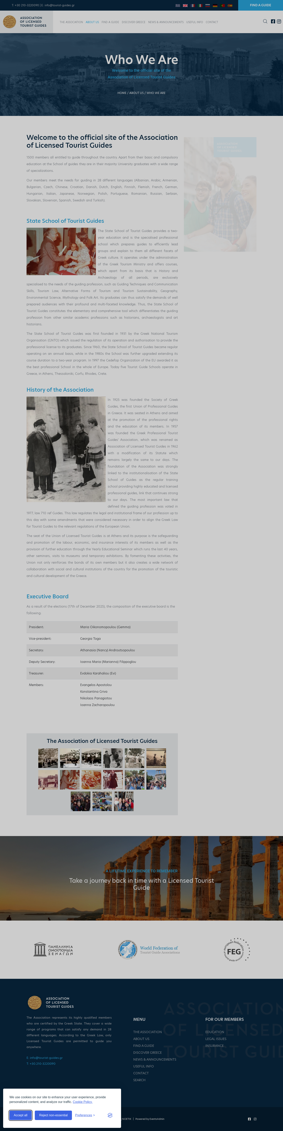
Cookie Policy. (83, 1102)
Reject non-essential (53, 1115)
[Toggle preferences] (85, 1115)
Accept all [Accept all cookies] (20, 1115)
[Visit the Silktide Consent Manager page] (110, 1115)
